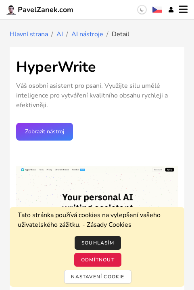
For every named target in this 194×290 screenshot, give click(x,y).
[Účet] (171, 9)
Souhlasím (97, 243)
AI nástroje (87, 34)
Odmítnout (98, 260)
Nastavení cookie (97, 276)
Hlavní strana (29, 34)
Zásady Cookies (109, 224)
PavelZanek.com (39, 9)
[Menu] (183, 9)
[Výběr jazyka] (157, 9)
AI (59, 34)
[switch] (142, 9)
